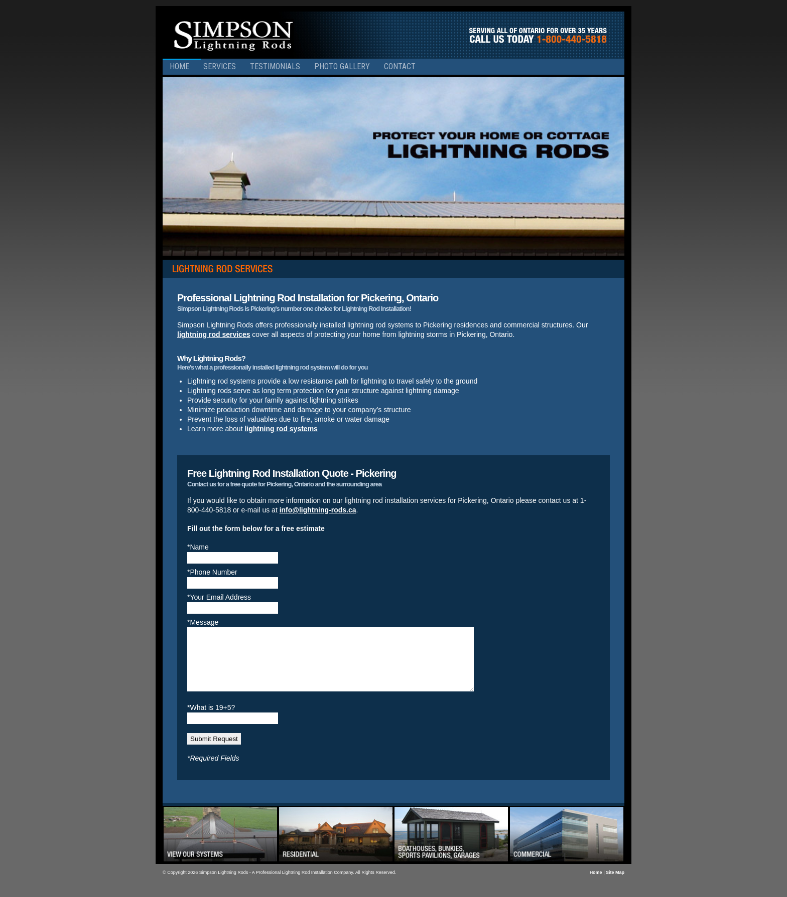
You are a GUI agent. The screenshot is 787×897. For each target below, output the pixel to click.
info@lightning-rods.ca (318, 510)
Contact (400, 66)
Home (179, 66)
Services (219, 66)
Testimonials (275, 66)
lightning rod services (213, 334)
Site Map (615, 884)
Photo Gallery (342, 66)
